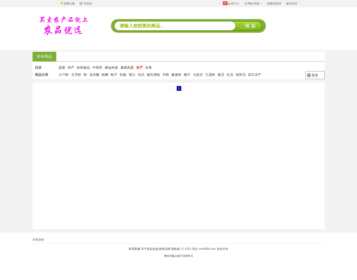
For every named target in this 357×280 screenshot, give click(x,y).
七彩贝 (198, 75)
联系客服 (134, 249)
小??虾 (64, 75)
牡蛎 (123, 75)
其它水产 (254, 75)
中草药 (97, 67)
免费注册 (69, 3)
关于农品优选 (149, 249)
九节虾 (76, 75)
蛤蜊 (105, 75)
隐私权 (175, 249)
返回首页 (291, 3)
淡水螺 (94, 75)
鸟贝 (141, 75)
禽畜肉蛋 (127, 67)
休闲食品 (83, 67)
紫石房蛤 (153, 75)
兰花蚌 (210, 75)
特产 (71, 67)
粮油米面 (111, 67)
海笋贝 (241, 75)
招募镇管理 (274, 3)
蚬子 (187, 75)
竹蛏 (165, 75)
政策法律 (164, 249)
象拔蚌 (176, 75)
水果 (148, 67)
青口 (132, 75)
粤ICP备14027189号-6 (178, 256)
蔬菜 (62, 67)
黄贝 (221, 75)
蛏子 (114, 75)
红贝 (230, 75)
